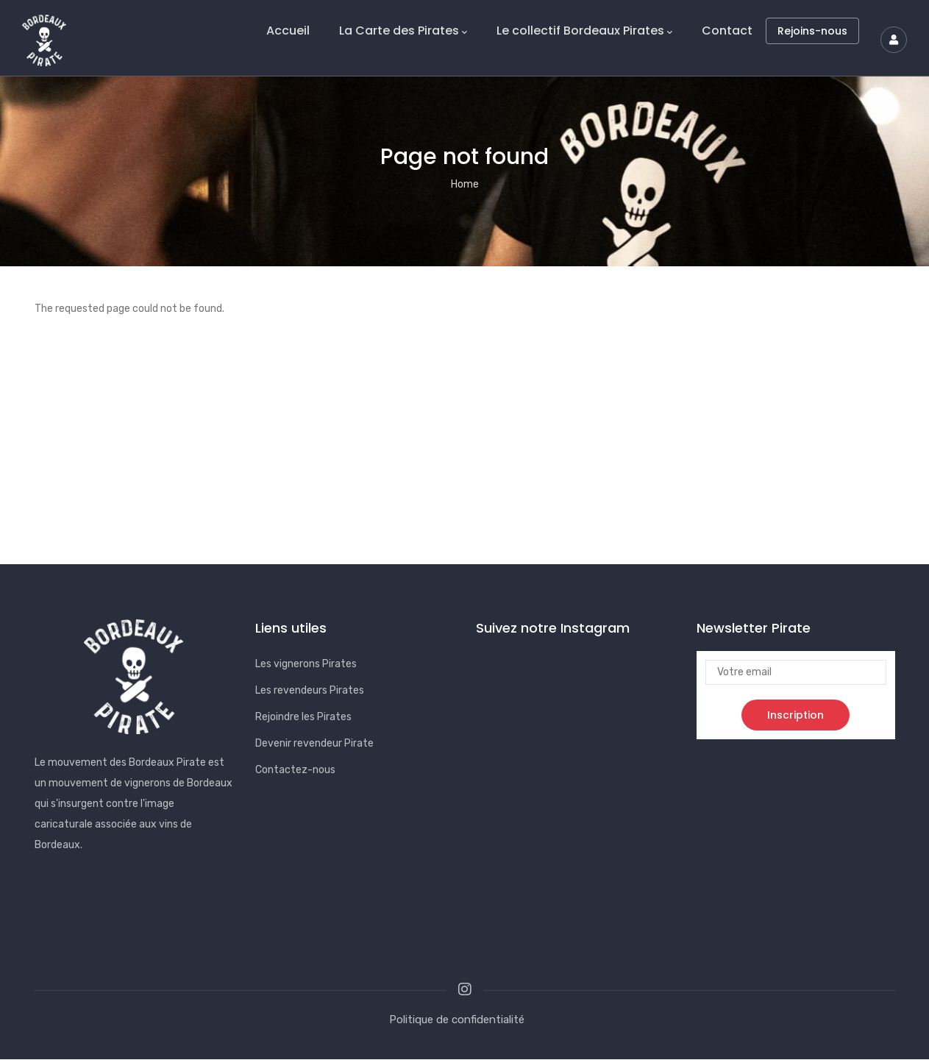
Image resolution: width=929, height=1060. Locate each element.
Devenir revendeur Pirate (314, 743)
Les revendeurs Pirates (309, 690)
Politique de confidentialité (456, 1019)
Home (465, 184)
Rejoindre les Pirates (303, 717)
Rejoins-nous (812, 31)
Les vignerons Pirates (306, 664)
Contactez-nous (295, 770)
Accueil (288, 30)
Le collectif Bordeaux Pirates (584, 31)
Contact (727, 30)
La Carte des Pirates (403, 31)
